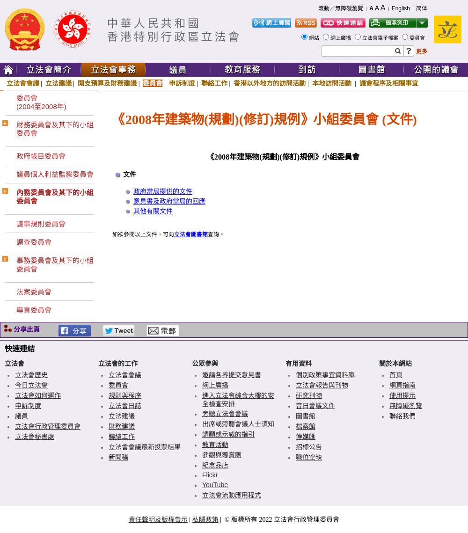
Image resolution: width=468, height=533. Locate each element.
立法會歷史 (31, 375)
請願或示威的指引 (228, 434)
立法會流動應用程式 (231, 495)
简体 (421, 8)
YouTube (215, 485)
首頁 (395, 375)
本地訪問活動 (332, 83)
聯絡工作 (214, 83)
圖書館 (305, 416)
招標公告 (309, 447)
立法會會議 (23, 83)
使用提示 (402, 395)
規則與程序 (125, 395)
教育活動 (215, 444)
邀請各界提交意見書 (231, 375)
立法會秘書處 (34, 436)
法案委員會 (33, 292)
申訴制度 (182, 83)
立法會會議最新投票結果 (145, 447)
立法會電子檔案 (381, 38)
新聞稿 (118, 457)
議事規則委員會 (41, 224)
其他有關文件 (153, 211)
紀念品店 (215, 465)
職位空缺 (309, 457)
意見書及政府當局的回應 (169, 201)
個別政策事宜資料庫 (325, 375)
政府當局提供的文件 (162, 191)
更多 (421, 51)
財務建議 (122, 426)
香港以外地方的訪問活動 (270, 83)
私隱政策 (205, 519)
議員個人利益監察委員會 (55, 174)
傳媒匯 (305, 436)
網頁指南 (402, 385)
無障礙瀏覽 (405, 405)
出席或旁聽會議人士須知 (238, 424)
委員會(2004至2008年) (41, 102)
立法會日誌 (125, 405)
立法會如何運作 (38, 395)
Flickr (210, 475)
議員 (21, 416)
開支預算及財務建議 (107, 83)
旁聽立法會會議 (225, 413)
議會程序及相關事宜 (388, 83)
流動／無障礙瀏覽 (340, 8)
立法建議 (58, 83)
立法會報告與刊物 (322, 385)
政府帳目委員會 (41, 156)
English (401, 8)
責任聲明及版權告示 (158, 519)
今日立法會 (31, 385)
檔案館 (305, 426)
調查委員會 (33, 242)
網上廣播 (341, 38)
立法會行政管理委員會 (47, 426)
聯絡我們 (402, 416)
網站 (315, 38)
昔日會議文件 (315, 405)
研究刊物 (309, 395)
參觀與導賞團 (221, 455)
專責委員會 (33, 310)
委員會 (418, 38)
